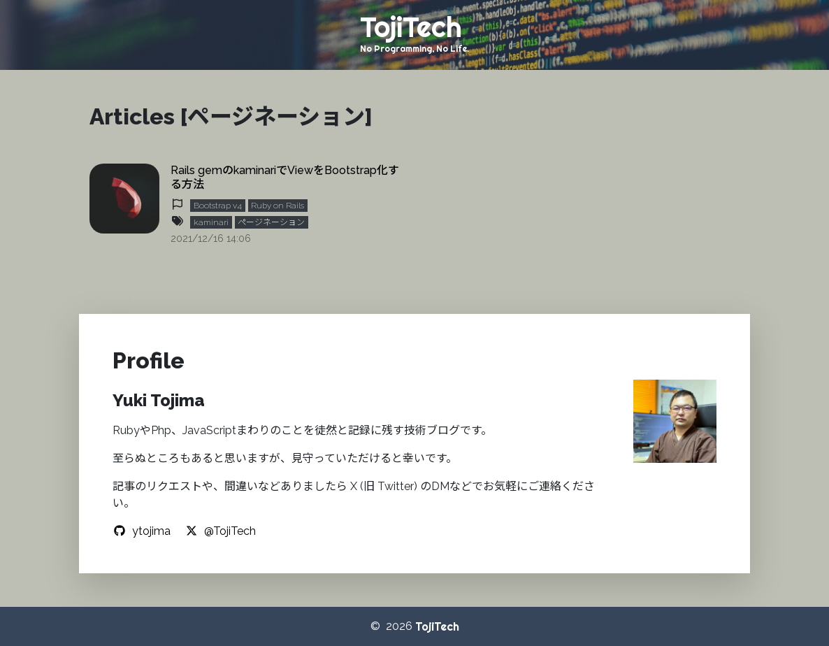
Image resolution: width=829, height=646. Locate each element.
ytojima (142, 531)
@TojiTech (220, 531)
